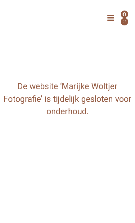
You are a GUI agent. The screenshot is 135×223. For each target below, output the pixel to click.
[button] (111, 18)
